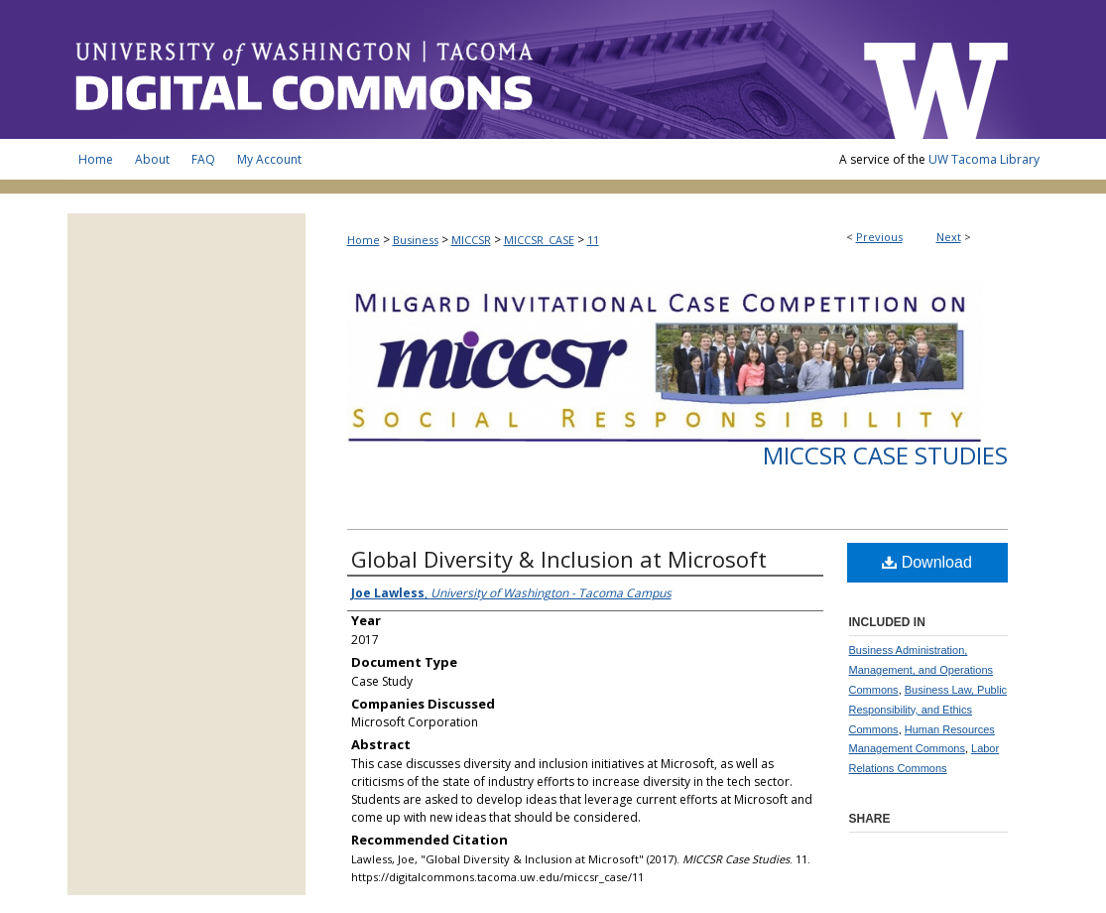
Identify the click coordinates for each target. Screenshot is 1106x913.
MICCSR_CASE (539, 239)
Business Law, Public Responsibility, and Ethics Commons (928, 709)
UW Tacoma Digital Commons (454, 69)
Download (927, 562)
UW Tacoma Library (984, 159)
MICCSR (471, 239)
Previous (879, 236)
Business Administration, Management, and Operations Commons (921, 670)
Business (415, 239)
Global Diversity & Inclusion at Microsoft (559, 559)
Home (363, 239)
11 (593, 239)
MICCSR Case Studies (885, 455)
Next (948, 236)
